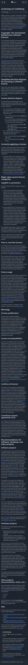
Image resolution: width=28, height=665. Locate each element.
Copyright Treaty (7, 43)
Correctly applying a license (13, 144)
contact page (20, 628)
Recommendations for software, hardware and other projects (12, 442)
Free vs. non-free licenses (11, 242)
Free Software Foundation (7, 520)
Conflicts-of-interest (9, 384)
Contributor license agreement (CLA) (9, 416)
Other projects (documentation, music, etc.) (13, 581)
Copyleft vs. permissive (11, 183)
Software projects (8, 448)
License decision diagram (11, 98)
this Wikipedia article (18, 306)
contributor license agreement (9, 421)
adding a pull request (15, 647)
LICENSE (21, 662)
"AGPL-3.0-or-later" (14, 466)
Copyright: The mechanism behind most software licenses (13, 35)
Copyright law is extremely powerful (10, 60)
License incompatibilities (11, 338)
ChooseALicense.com (11, 392)
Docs (13, 2)
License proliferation (10, 313)
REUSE (21, 162)
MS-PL (7, 362)
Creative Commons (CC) (11, 587)
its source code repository (18, 646)
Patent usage (6, 272)
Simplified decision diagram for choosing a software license (13, 81)
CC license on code (13, 601)
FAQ (3, 607)
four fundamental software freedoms (12, 247)
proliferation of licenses (20, 511)
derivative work (20, 351)
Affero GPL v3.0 (13, 474)
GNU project (6, 518)
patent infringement (15, 132)
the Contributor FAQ (9, 656)
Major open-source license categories (13, 178)
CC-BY (4, 596)
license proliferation (14, 376)
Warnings (5, 309)
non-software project (7, 92)
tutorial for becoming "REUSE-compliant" (13, 173)
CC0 (4, 597)
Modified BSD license (15, 252)
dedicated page (21, 400)
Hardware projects (9, 523)
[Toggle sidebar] (2, 2)
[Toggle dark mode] (4, 2)
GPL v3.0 (5, 476)
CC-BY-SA (5, 594)
